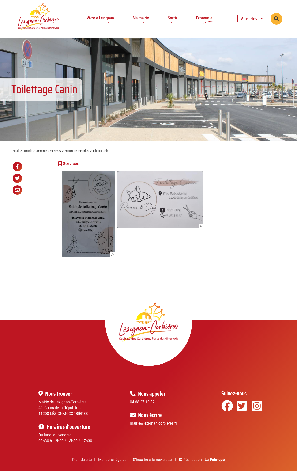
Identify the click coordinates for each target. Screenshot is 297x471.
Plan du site (82, 459)
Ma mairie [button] (141, 18)
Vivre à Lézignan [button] (100, 18)
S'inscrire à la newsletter (153, 459)
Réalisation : (204, 459)
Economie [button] (204, 18)
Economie (27, 150)
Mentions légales (112, 459)
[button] (88, 214)
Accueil (16, 150)
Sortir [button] (172, 18)
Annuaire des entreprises (77, 150)
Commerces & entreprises (48, 150)
